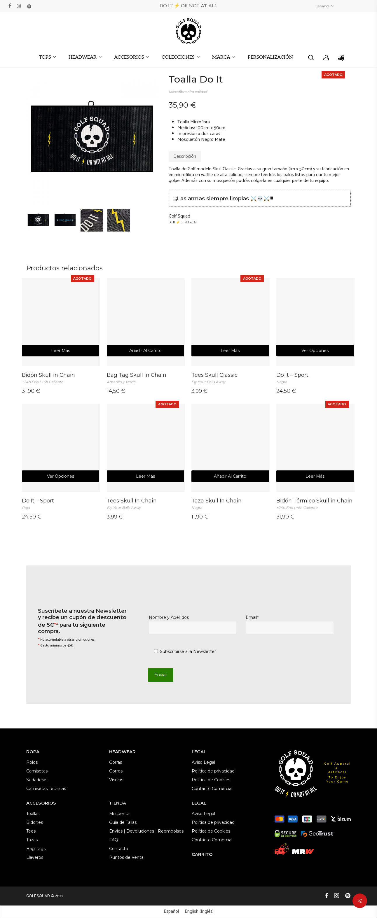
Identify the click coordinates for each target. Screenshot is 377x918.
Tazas (32, 839)
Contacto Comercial (212, 788)
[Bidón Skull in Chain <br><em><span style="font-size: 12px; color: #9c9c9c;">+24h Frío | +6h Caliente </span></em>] (61, 322)
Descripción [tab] (184, 156)
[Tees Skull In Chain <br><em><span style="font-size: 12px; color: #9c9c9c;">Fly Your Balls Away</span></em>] (146, 448)
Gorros (116, 771)
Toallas (32, 813)
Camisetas (37, 771)
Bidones (34, 822)
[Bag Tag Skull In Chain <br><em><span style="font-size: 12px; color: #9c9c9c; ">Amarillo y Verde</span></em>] (146, 322)
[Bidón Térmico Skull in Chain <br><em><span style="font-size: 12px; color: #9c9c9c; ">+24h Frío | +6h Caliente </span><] (315, 448)
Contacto (118, 848)
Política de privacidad (213, 771)
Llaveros (34, 857)
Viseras (116, 779)
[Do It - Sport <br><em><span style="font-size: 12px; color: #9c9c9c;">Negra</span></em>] (315, 322)
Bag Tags (36, 848)
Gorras (115, 762)
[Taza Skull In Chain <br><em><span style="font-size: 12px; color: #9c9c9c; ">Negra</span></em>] (230, 448)
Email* (290, 624)
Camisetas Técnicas (46, 788)
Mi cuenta (119, 813)
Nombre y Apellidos (193, 624)
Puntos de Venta (126, 857)
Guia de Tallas (123, 822)
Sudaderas (36, 779)
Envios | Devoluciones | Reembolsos (146, 831)
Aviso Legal (203, 762)
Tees (31, 831)
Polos (32, 762)
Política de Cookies (211, 779)
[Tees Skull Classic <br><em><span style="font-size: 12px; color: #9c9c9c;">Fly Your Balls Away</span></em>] (230, 322)
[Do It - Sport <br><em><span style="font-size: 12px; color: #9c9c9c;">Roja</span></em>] (61, 448)
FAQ (113, 839)
